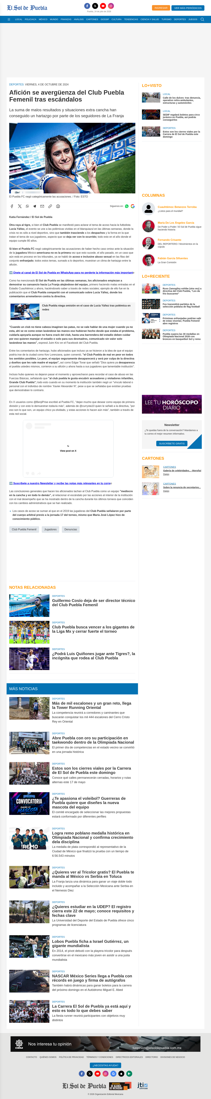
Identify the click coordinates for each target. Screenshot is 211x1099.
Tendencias (131, 19)
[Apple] (121, 1074)
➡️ (11, 272)
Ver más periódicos (188, 8)
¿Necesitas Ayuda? (105, 1065)
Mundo (54, 19)
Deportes (180, 19)
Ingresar (161, 7)
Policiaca (30, 19)
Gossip (105, 19)
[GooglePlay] (129, 1074)
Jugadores (50, 529)
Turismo (166, 19)
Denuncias (70, 529)
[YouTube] (103, 6)
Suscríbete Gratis (172, 443)
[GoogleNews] (113, 1074)
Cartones (92, 19)
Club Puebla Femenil (24, 529)
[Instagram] (111, 6)
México (43, 19)
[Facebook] (87, 6)
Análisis (79, 19)
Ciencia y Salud (150, 19)
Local (18, 19)
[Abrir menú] (9, 19)
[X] (95, 6)
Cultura (116, 19)
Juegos (192, 19)
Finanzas (66, 19)
